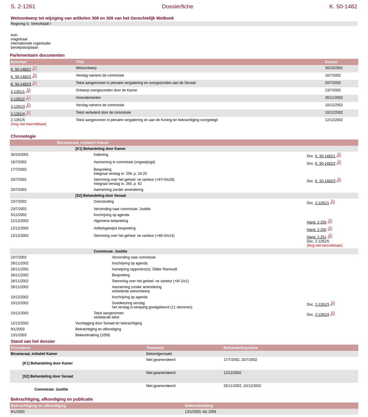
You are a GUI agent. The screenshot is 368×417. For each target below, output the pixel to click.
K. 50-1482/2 (21, 77)
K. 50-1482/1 (21, 69)
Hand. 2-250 (316, 222)
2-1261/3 (18, 106)
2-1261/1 (18, 92)
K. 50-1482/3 (21, 84)
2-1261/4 (18, 114)
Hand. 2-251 (316, 237)
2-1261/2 (18, 99)
